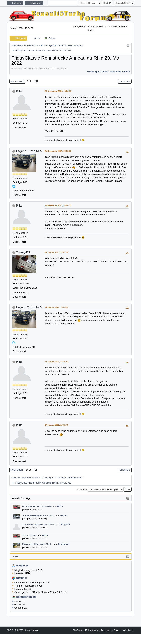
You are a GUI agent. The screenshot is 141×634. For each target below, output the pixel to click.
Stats (15, 556)
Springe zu (81, 489)
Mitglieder (22, 565)
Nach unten (17, 81)
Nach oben (16, 470)
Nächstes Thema (120, 71)
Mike (19, 91)
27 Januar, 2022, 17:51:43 (56, 425)
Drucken (125, 81)
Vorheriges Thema (97, 71)
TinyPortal (77, 630)
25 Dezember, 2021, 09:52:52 (58, 151)
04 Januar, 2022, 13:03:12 (56, 307)
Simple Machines (31, 630)
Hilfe (86, 630)
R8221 (63, 515)
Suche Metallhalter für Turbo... (38, 515)
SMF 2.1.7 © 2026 (15, 630)
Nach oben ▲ (128, 630)
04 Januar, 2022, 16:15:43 (56, 362)
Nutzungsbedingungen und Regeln (105, 630)
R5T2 (60, 506)
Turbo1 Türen (29, 535)
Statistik (21, 577)
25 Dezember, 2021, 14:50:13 (58, 205)
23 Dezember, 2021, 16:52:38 (58, 91)
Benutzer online (26, 596)
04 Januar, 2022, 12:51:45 (56, 252)
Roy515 (65, 524)
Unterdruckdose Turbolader (37, 506)
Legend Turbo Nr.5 (29, 151)
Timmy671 (23, 252)
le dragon (63, 544)
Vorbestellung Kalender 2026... (39, 524)
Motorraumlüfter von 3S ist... (37, 544)
